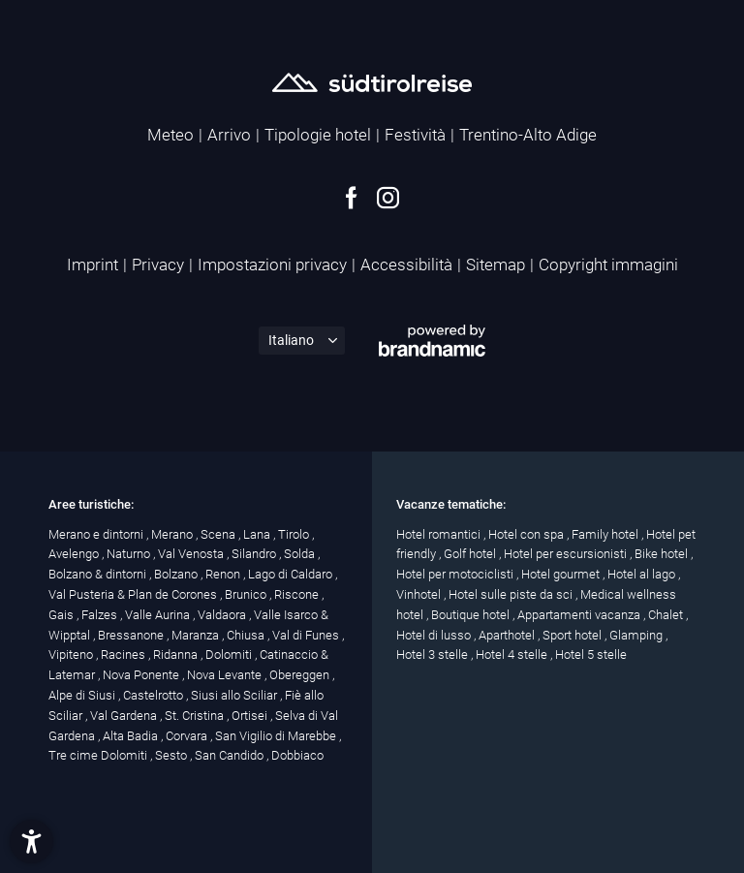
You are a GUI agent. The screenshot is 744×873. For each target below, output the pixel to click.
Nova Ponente (142, 675)
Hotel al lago (642, 574)
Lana (258, 534)
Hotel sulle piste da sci (512, 594)
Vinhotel (420, 594)
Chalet (667, 615)
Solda (301, 553)
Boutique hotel (471, 615)
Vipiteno (72, 654)
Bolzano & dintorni (98, 574)
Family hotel (606, 534)
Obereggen (300, 675)
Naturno (130, 553)
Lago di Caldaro (291, 574)
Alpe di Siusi (83, 695)
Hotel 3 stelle (433, 654)
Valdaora (223, 615)
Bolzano (177, 574)
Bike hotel (663, 553)
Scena (219, 534)
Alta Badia (132, 736)
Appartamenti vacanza (580, 615)
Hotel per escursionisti (567, 553)
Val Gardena (125, 715)
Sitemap (495, 264)
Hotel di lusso (435, 635)
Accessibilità (406, 264)
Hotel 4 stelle (513, 654)
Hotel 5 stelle (591, 654)
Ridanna (177, 654)
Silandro (255, 553)
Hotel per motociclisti (456, 574)
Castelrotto (154, 695)
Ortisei (251, 715)
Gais (62, 615)
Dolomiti (230, 654)
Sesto (172, 755)
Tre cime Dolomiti (99, 755)
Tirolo (295, 534)
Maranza (196, 635)
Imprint (92, 264)
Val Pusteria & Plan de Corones (134, 594)
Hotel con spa (527, 534)
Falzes (100, 615)
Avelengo (75, 553)
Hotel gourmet (562, 574)
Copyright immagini (608, 264)
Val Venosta (192, 553)
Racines (124, 654)
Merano (173, 534)
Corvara (188, 736)
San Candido (230, 755)
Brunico (247, 594)
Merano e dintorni (97, 534)
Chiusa (247, 635)
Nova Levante (225, 675)
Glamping (637, 635)
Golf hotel (471, 553)
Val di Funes (307, 635)
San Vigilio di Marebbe (277, 736)
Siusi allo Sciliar (235, 695)
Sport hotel (573, 635)
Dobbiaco (297, 755)
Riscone (298, 594)
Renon (224, 574)
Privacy (158, 264)
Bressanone (132, 635)
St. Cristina (196, 715)
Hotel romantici (439, 534)
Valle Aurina (159, 615)
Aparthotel (508, 635)
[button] (31, 841)
